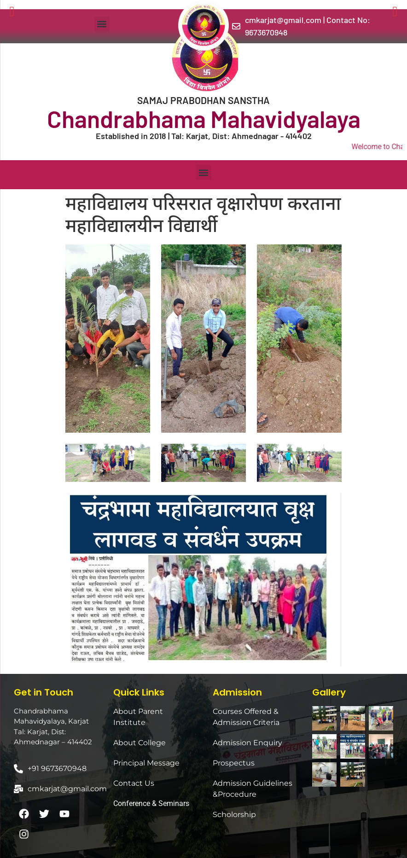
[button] (102, 24)
